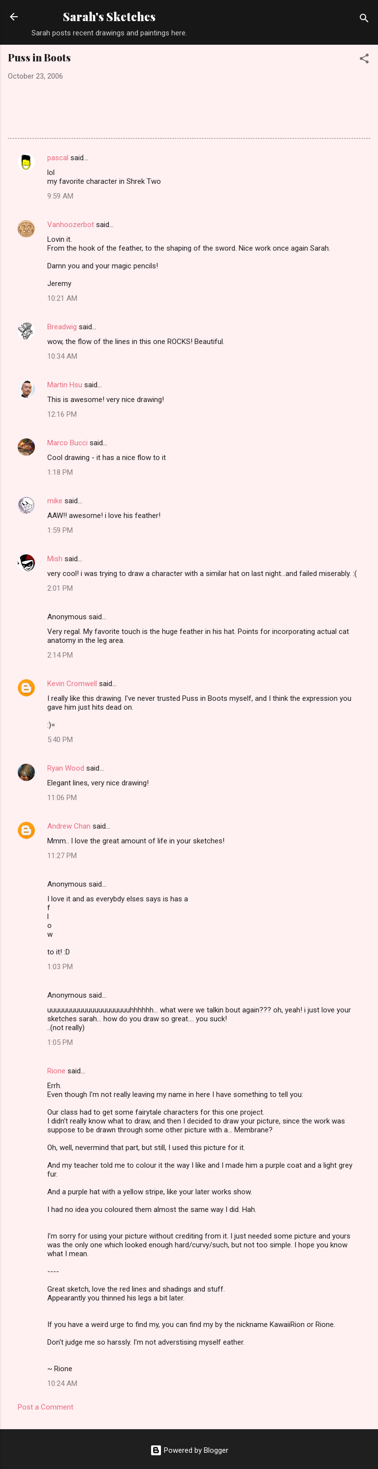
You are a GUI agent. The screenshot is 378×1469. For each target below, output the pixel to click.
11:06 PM (62, 797)
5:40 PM (60, 739)
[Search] (364, 20)
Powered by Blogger (189, 1450)
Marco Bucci (67, 442)
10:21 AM (62, 298)
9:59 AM (60, 196)
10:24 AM (62, 1383)
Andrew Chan (69, 826)
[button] (364, 60)
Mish (55, 558)
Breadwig (62, 326)
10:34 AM (62, 356)
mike (55, 500)
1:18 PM (60, 472)
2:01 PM (60, 588)
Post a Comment (45, 1407)
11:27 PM (62, 855)
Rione (56, 1070)
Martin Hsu (64, 384)
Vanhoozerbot (70, 224)
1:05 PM (60, 1042)
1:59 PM (60, 530)
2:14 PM (60, 655)
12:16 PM (62, 414)
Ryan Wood (65, 768)
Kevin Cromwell (72, 683)
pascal (57, 157)
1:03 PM (60, 966)
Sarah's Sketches (109, 16)
